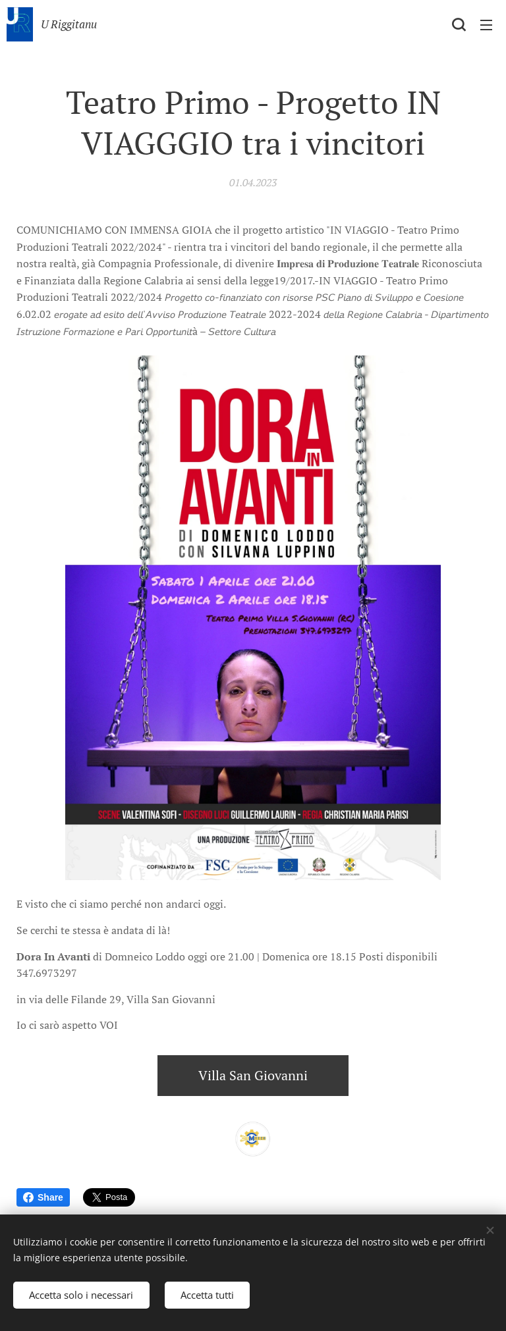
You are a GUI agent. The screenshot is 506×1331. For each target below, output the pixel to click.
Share (43, 1197)
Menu (486, 25)
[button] (458, 24)
